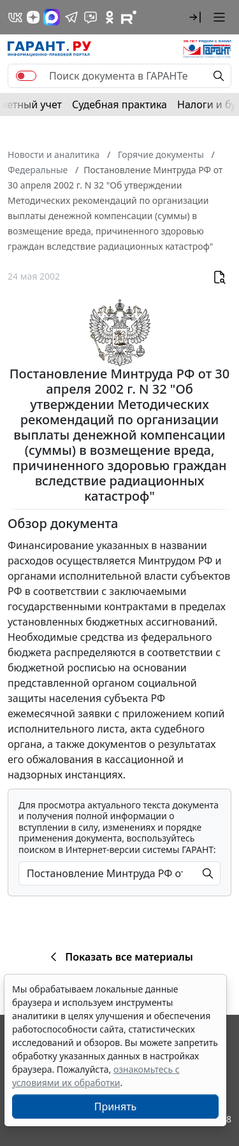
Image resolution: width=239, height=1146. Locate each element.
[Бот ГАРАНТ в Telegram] (90, 17)
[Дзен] (33, 17)
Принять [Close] (115, 1106)
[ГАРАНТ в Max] (51, 17)
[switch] (26, 76)
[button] (195, 17)
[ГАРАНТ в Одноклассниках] (109, 17)
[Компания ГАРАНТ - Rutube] (128, 17)
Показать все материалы (119, 956)
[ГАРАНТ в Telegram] (71, 17)
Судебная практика (119, 104)
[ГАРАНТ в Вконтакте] (15, 17)
